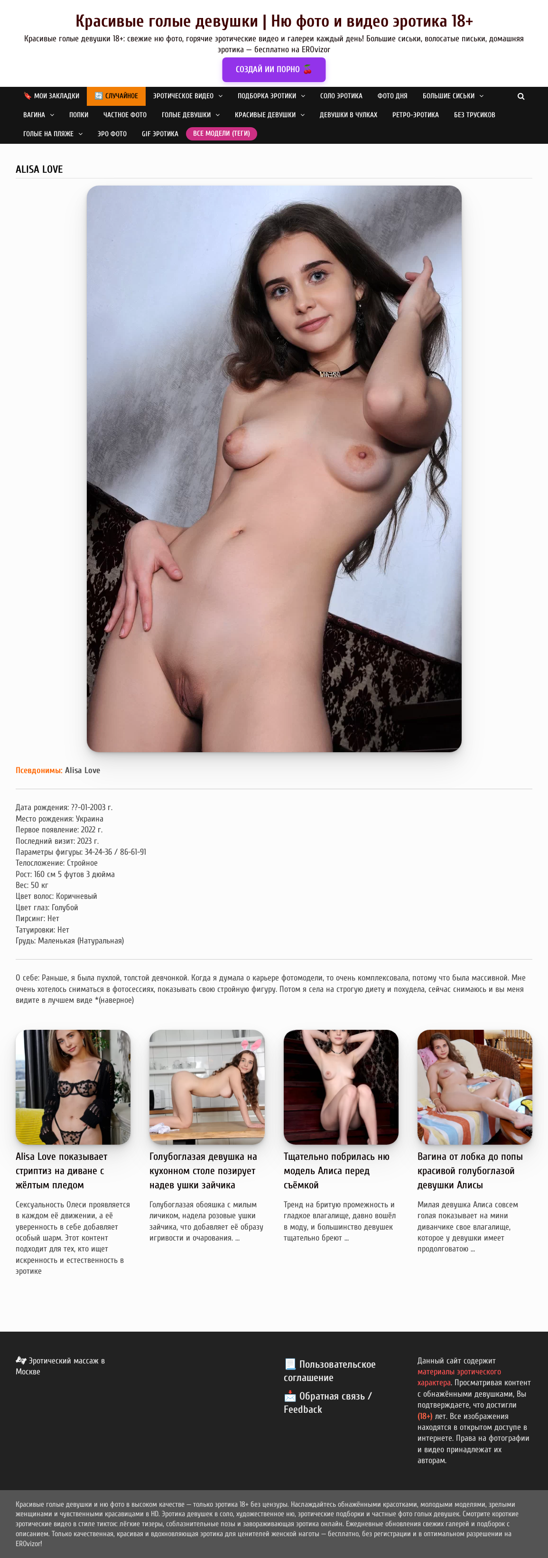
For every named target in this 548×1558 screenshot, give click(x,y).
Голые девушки (186, 115)
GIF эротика (160, 134)
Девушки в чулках (348, 115)
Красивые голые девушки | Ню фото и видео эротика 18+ (274, 21)
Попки (78, 115)
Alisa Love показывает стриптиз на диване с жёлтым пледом (61, 1170)
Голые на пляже (48, 134)
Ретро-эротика (415, 115)
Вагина (34, 115)
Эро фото (112, 134)
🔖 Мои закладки (51, 96)
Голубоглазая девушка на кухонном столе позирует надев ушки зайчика (203, 1170)
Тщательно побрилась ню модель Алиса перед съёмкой (337, 1170)
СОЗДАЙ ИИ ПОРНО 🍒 (274, 70)
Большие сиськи (448, 96)
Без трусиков (474, 115)
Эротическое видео (183, 96)
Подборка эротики (267, 96)
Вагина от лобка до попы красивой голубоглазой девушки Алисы (470, 1170)
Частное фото (125, 115)
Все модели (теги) (221, 134)
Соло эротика (341, 96)
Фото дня (393, 96)
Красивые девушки (265, 115)
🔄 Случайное (116, 96)
